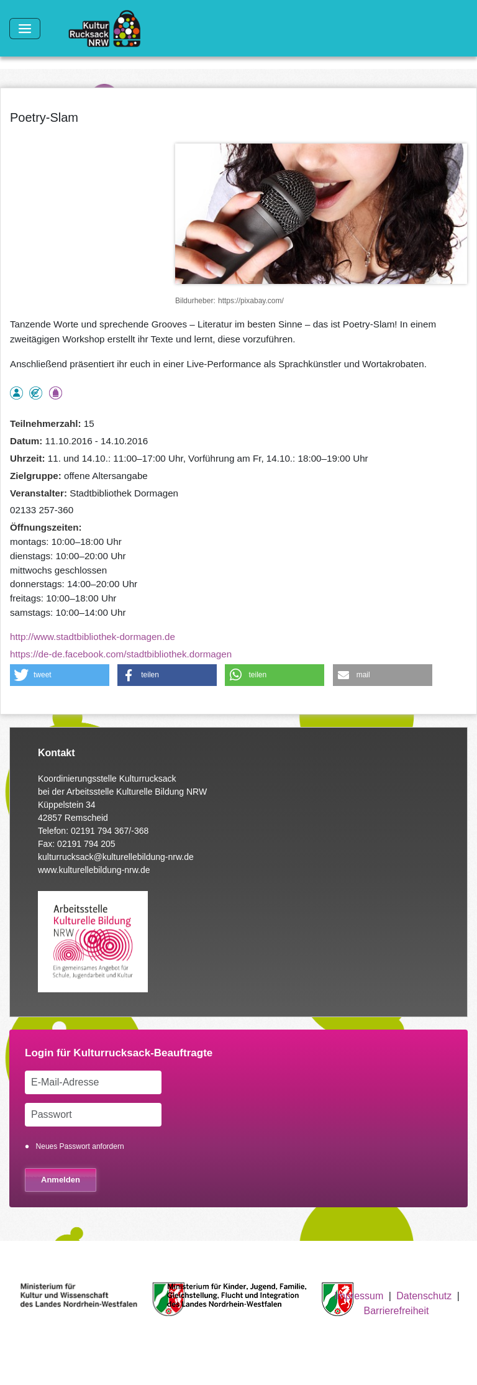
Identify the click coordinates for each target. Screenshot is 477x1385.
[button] (59, 675)
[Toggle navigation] (24, 28)
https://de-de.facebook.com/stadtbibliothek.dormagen (121, 654)
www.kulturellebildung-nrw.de (94, 870)
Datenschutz (424, 1296)
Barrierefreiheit (396, 1310)
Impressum (358, 1296)
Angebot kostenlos (35, 393)
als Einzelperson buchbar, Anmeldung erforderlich (16, 393)
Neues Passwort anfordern (80, 1146)
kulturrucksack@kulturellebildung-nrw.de (116, 857)
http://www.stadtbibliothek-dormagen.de (92, 636)
